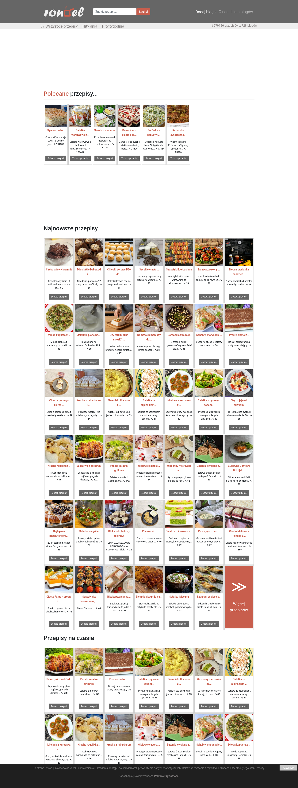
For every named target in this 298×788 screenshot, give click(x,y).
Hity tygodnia (113, 26)
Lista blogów (242, 12)
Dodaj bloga (205, 12)
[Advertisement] (149, 59)
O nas (223, 12)
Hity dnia (89, 26)
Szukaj (143, 12)
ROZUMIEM (288, 768)
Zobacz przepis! (56, 158)
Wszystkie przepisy (62, 26)
